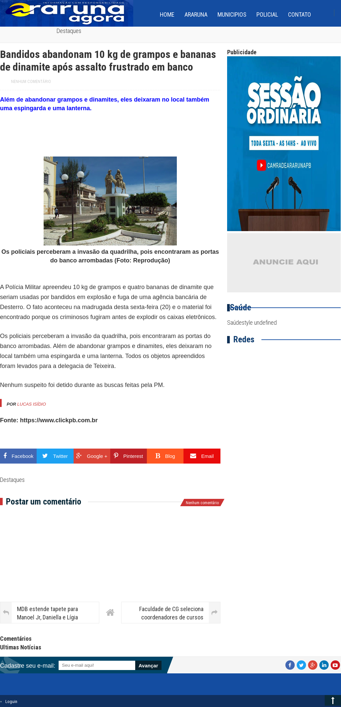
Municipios (231, 14)
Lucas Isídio (31, 404)
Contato (299, 14)
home (167, 14)
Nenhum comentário (31, 81)
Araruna (195, 14)
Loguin (11, 701)
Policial (267, 14)
